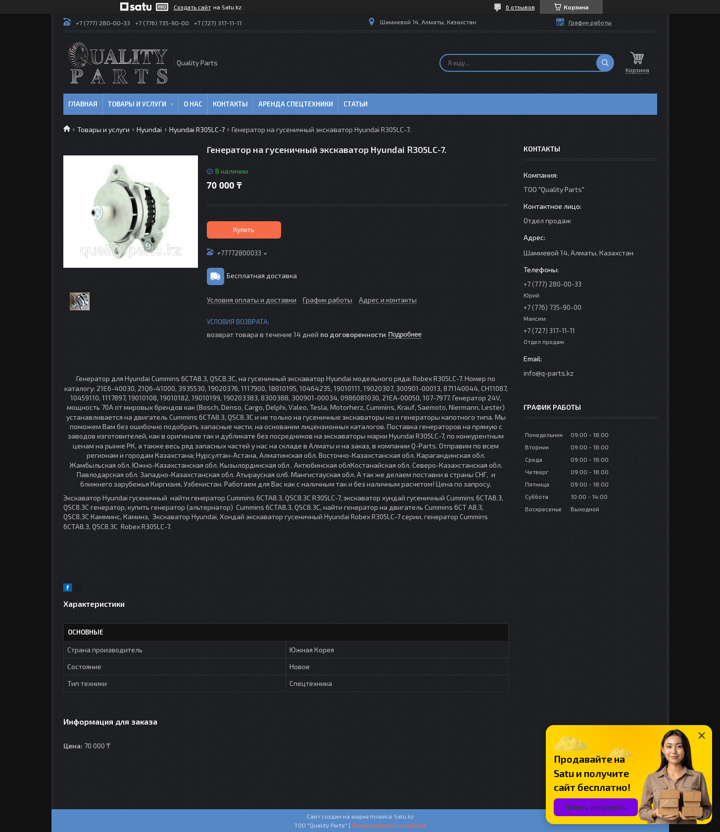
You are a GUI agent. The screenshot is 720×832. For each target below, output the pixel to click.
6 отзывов (520, 6)
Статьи (355, 104)
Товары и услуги (137, 104)
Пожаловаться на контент (389, 825)
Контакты (230, 104)
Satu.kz (404, 816)
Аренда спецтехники (295, 104)
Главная (82, 104)
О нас (193, 104)
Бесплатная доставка (262, 275)
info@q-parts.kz (549, 373)
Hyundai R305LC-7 (197, 129)
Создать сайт (192, 6)
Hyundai (149, 129)
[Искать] (605, 63)
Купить (243, 230)
